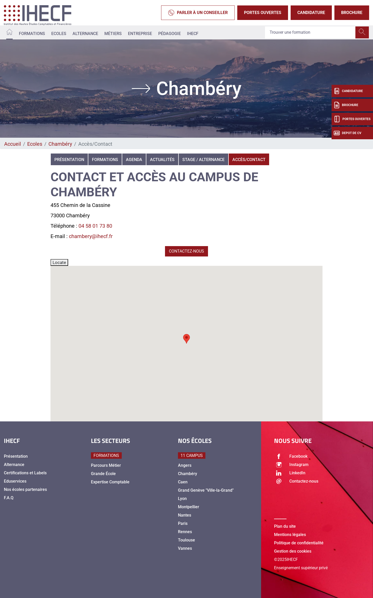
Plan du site (285, 526)
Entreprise (140, 33)
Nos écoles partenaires (25, 489)
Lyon (182, 498)
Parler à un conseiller (198, 13)
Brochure (351, 12)
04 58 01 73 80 (95, 226)
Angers (184, 465)
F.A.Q (8, 497)
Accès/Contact (249, 159)
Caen (183, 481)
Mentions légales (290, 534)
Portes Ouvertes (262, 12)
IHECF (192, 33)
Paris (183, 523)
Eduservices (15, 481)
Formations (32, 33)
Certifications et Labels (25, 472)
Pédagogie (169, 33)
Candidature (311, 12)
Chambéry (60, 144)
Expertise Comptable (110, 481)
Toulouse (186, 540)
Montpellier (188, 506)
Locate (59, 262)
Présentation (69, 159)
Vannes (185, 548)
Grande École (103, 473)
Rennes (185, 531)
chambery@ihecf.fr (91, 236)
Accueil (12, 144)
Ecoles (58, 33)
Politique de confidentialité (299, 542)
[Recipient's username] (310, 32)
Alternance (85, 33)
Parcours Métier (106, 465)
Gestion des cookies (292, 551)
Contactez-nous (186, 251)
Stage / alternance (203, 159)
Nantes (184, 515)
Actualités (162, 159)
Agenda (134, 159)
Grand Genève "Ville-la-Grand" (206, 490)
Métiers (113, 33)
